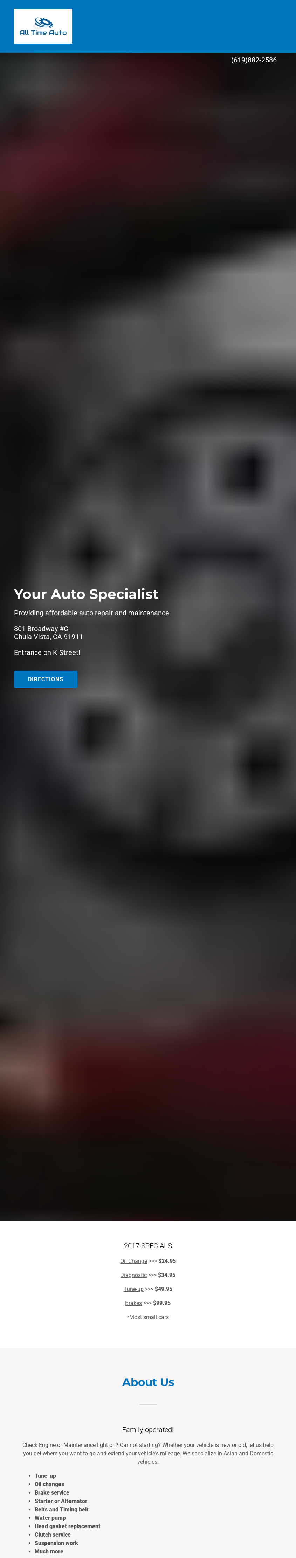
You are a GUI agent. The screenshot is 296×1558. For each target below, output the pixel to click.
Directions (45, 679)
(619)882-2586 (254, 60)
